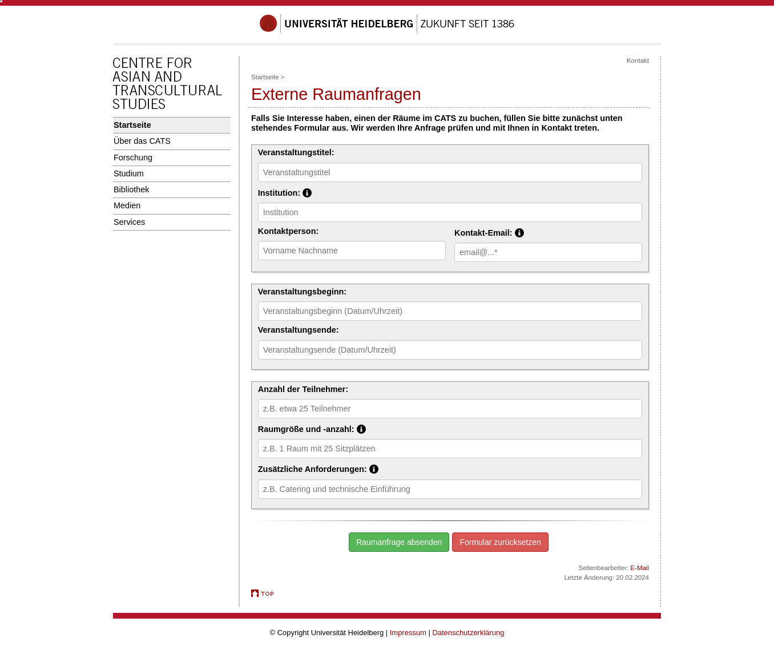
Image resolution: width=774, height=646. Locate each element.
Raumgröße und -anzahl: (365, 428)
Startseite (132, 125)
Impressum (408, 632)
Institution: (338, 192)
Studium (129, 173)
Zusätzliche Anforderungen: (371, 468)
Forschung (133, 157)
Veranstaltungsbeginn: (302, 291)
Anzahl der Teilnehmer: (303, 389)
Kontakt (638, 60)
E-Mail (639, 567)
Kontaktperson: (288, 231)
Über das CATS (142, 141)
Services (129, 222)
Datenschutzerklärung (468, 632)
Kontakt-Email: (513, 232)
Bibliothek (131, 189)
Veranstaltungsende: (298, 329)
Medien (127, 205)
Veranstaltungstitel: (296, 152)
